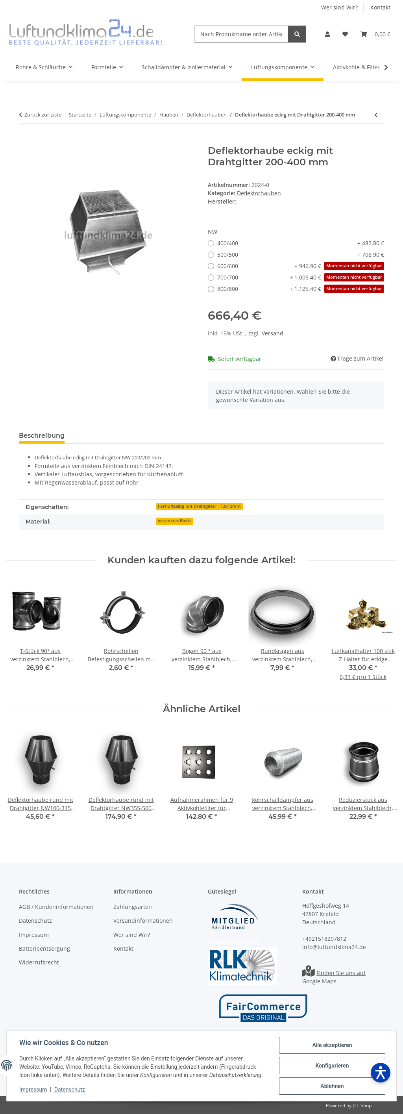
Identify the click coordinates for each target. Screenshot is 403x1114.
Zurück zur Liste (42, 114)
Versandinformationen (143, 920)
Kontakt (380, 7)
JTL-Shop (362, 1105)
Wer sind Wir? (339, 7)
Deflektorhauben (259, 193)
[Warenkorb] (375, 34)
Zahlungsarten (132, 906)
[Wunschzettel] (345, 34)
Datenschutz (69, 1089)
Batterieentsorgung (44, 948)
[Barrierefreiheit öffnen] (380, 1073)
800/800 (300, 289)
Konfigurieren (332, 1065)
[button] (327, 34)
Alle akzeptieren (332, 1045)
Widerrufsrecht (39, 962)
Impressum (33, 1089)
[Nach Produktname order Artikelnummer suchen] (241, 34)
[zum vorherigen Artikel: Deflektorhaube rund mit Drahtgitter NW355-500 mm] (376, 114)
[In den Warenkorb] (25, 141)
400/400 (300, 243)
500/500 (300, 254)
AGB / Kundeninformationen (56, 906)
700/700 (300, 277)
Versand (272, 333)
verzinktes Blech (174, 521)
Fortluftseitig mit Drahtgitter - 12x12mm (199, 506)
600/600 (300, 266)
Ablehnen (332, 1086)
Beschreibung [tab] (42, 435)
